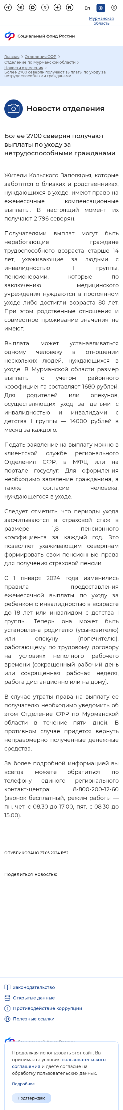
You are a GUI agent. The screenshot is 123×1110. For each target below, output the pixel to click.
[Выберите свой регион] (115, 8)
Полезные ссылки (34, 1019)
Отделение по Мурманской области (40, 62)
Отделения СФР (40, 57)
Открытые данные (34, 998)
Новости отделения (23, 68)
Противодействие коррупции (47, 1008)
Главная (11, 57)
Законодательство (34, 987)
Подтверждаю (32, 1098)
